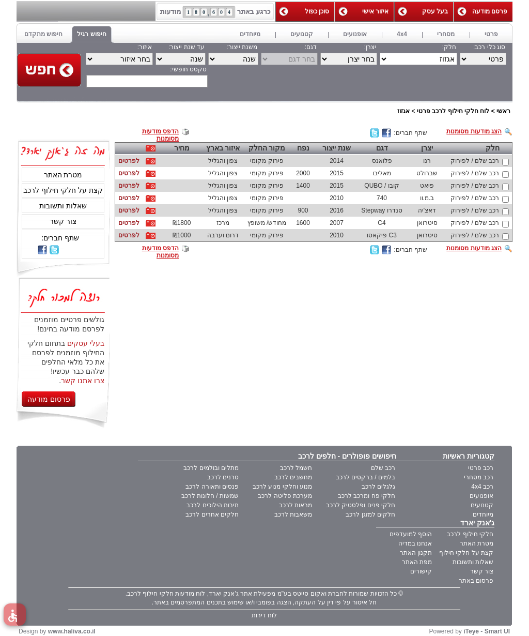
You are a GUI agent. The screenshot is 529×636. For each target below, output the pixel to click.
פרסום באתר (476, 580)
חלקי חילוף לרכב (470, 534)
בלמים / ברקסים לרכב (365, 477)
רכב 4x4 (482, 486)
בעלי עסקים (85, 343)
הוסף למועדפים (411, 534)
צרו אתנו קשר (82, 380)
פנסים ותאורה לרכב (212, 486)
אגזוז (403, 111)
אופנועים (481, 495)
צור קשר (63, 221)
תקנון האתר (416, 552)
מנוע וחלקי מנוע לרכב (282, 486)
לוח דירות (264, 615)
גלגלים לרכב (378, 486)
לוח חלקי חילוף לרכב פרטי (453, 111)
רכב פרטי (480, 468)
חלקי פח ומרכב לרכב (366, 495)
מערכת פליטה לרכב (285, 495)
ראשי (503, 111)
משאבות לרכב (293, 514)
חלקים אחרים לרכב (212, 514)
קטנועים (482, 505)
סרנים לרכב (223, 477)
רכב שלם (383, 468)
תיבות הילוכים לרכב (212, 505)
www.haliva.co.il (72, 631)
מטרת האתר (63, 175)
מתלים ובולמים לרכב (211, 468)
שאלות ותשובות (63, 206)
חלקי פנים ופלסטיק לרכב (360, 505)
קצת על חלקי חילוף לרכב (63, 190)
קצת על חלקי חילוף (466, 552)
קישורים (421, 571)
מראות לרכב (295, 505)
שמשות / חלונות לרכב (210, 495)
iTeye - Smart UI (486, 631)
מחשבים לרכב (293, 477)
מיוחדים (483, 514)
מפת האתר (417, 562)
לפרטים (128, 160)
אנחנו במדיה (415, 543)
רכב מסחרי (478, 477)
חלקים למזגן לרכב (370, 514)
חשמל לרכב (296, 468)
